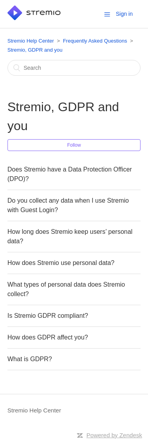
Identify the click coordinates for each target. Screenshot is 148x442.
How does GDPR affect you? (47, 337)
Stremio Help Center (30, 41)
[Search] (74, 68)
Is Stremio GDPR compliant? (47, 315)
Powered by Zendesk (114, 435)
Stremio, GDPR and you (34, 50)
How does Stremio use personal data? (60, 262)
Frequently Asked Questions (95, 41)
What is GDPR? (29, 359)
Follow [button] (74, 145)
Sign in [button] (124, 14)
